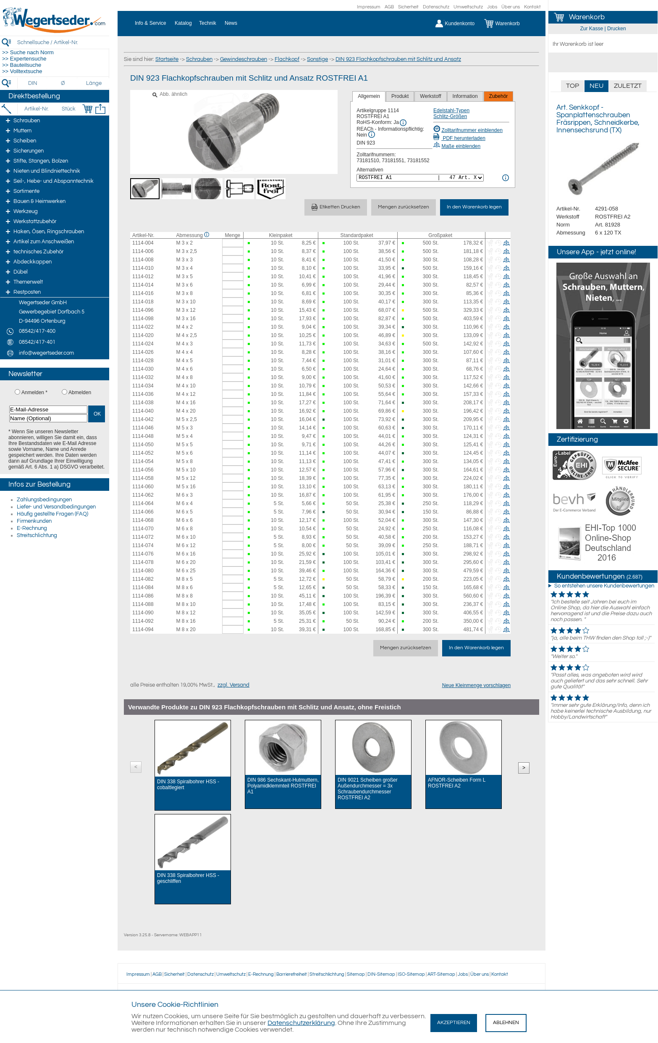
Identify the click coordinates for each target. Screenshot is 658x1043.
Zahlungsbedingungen (44, 500)
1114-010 (143, 268)
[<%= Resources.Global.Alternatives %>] (420, 178)
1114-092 (143, 621)
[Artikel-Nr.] (36, 109)
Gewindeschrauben (243, 59)
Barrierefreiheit (291, 974)
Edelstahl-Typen (451, 110)
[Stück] (68, 109)
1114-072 (143, 537)
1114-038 (143, 403)
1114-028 (143, 360)
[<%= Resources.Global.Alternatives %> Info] (505, 177)
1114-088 (143, 604)
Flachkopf (287, 59)
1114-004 (143, 243)
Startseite (166, 59)
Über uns (510, 7)
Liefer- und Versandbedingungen (56, 507)
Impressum (368, 7)
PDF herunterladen (459, 138)
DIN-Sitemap (381, 974)
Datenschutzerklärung (301, 1022)
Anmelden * (34, 392)
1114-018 (143, 302)
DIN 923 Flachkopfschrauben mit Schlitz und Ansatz (398, 59)
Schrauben (199, 59)
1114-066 (143, 512)
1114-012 (143, 276)
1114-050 (143, 445)
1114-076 (143, 554)
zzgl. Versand (233, 685)
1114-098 (143, 318)
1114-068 (143, 520)
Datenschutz (436, 7)
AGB (389, 7)
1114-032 (143, 377)
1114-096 (143, 310)
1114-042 (143, 419)
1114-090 (143, 613)
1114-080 (143, 571)
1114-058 (143, 478)
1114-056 (143, 470)
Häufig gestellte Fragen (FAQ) (52, 514)
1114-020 (143, 335)
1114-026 (143, 352)
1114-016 (143, 293)
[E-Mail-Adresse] (48, 410)
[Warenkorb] (508, 23)
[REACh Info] (371, 134)
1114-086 (143, 596)
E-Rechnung (32, 528)
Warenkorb (587, 17)
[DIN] (33, 83)
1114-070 (143, 529)
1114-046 (143, 428)
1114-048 (143, 436)
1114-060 (143, 487)
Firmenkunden (34, 521)
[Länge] (94, 83)
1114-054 (143, 461)
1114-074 (143, 545)
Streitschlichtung (37, 535)
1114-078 (143, 562)
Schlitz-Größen (450, 116)
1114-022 (143, 327)
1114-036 (143, 394)
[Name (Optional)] (48, 418)
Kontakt (532, 7)
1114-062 (143, 495)
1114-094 (143, 629)
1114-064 (143, 503)
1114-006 (143, 251)
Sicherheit (408, 7)
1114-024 (143, 344)
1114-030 (143, 369)
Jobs (492, 7)
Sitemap (356, 974)
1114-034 (143, 386)
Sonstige (317, 59)
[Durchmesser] (63, 83)
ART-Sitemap (441, 974)
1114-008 (143, 260)
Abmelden (79, 392)
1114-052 (143, 453)
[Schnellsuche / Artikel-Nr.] (63, 42)
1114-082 (143, 579)
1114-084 (143, 587)
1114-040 (143, 411)
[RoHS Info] (403, 122)
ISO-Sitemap (411, 974)
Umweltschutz (468, 7)
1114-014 (143, 285)
